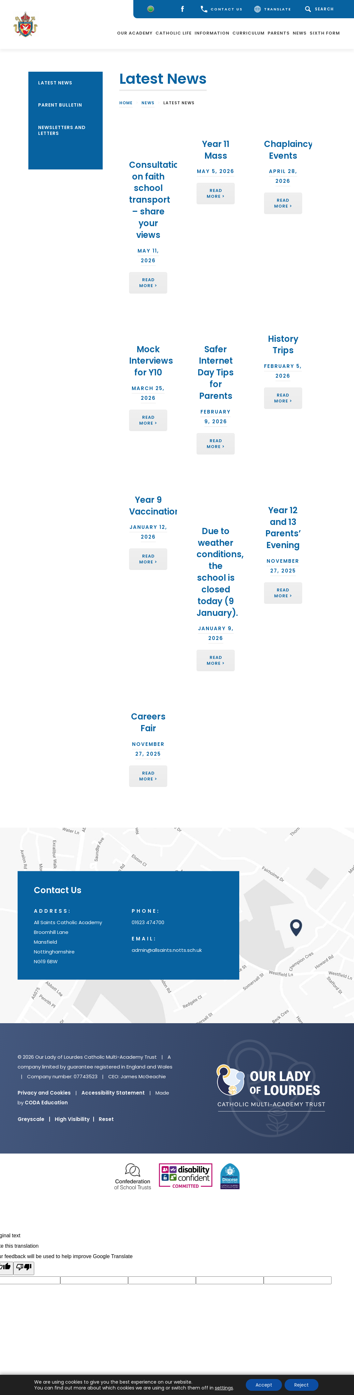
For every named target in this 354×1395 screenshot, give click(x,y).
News (300, 33)
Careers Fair (148, 722)
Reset (106, 1119)
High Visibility (74, 1119)
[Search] (320, 9)
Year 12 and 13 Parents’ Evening (283, 527)
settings (224, 1388)
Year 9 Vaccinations (157, 505)
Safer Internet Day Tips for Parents (216, 372)
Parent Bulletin (60, 105)
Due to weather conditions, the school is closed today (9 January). (220, 572)
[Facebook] (184, 9)
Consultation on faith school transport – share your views (156, 200)
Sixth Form (325, 33)
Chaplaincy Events (288, 150)
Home (126, 103)
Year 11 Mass (215, 150)
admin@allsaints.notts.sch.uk (167, 950)
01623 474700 (148, 922)
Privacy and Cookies (44, 1092)
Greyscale (34, 1119)
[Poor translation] (23, 1268)
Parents (279, 33)
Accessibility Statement (113, 1092)
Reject (301, 1385)
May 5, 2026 (215, 171)
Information (212, 33)
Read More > (148, 282)
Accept (264, 1385)
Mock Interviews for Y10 (151, 361)
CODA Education (46, 1102)
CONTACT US (222, 9)
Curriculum (248, 33)
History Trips (283, 344)
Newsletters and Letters (62, 130)
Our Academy (135, 33)
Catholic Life (173, 33)
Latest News (55, 83)
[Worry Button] (150, 9)
